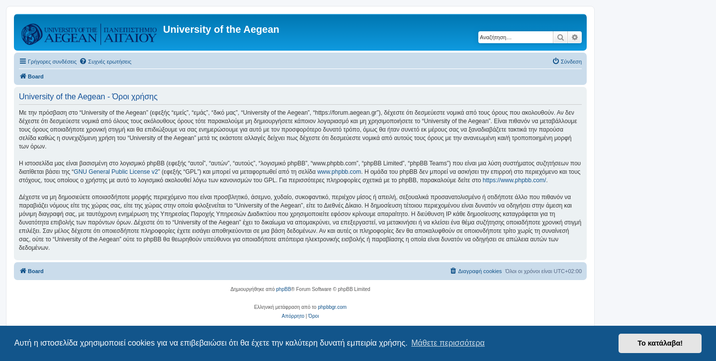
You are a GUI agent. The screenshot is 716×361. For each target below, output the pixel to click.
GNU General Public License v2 (116, 171)
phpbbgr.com (332, 307)
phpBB (283, 289)
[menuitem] (105, 62)
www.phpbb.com (339, 171)
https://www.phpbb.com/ (514, 180)
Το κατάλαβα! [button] (660, 343)
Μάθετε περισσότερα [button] (448, 343)
